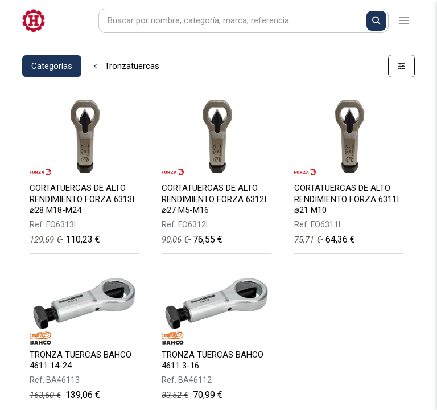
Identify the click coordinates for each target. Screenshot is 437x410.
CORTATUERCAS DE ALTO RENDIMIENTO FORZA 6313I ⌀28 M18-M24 (82, 199)
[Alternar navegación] (404, 21)
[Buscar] (376, 21)
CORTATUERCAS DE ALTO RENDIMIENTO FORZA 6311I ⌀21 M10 (346, 199)
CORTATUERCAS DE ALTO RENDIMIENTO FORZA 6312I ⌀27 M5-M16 (214, 199)
